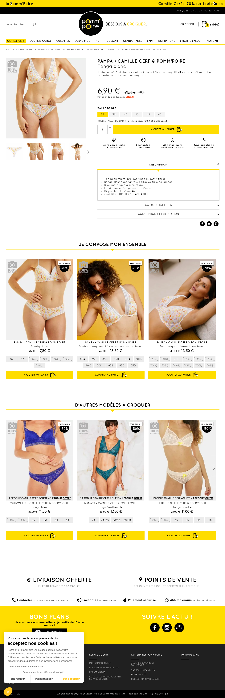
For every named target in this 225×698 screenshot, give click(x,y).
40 (125, 114)
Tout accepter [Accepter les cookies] (70, 678)
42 (137, 114)
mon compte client (100, 663)
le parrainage (97, 672)
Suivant (88, 152)
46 (160, 114)
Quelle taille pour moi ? (111, 121)
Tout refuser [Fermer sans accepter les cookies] (17, 678)
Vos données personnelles (109, 694)
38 (114, 114)
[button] (8, 691)
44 (148, 114)
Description (184, 164)
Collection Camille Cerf (145, 679)
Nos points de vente (143, 670)
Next (214, 307)
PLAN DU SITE (156, 694)
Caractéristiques (182, 204)
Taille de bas (107, 108)
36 (102, 114)
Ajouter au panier (166, 129)
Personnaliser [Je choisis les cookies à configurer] (44, 678)
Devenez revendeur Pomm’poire (142, 664)
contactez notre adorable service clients (105, 678)
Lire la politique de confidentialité (25, 666)
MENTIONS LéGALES (137, 694)
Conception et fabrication (178, 213)
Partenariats (138, 674)
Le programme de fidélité (104, 667)
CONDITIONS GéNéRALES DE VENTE (74, 694)
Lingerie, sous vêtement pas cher (24, 10)
